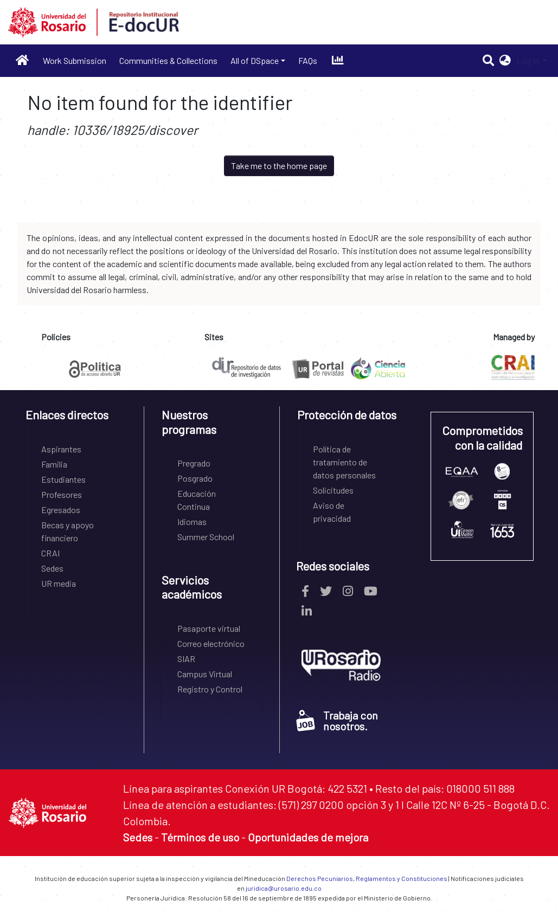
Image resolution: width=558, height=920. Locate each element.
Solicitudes (333, 490)
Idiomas (192, 521)
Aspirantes (61, 449)
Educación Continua (196, 499)
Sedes (52, 568)
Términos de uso (200, 837)
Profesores (61, 494)
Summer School (205, 537)
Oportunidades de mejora (308, 837)
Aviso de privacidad (332, 511)
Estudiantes (63, 479)
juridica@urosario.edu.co (284, 888)
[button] (505, 60)
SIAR (186, 658)
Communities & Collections (168, 60)
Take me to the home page (279, 165)
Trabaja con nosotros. (337, 720)
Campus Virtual (204, 674)
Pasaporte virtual (208, 628)
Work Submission (74, 60)
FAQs (307, 60)
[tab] (76, 418)
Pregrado (193, 463)
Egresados (60, 509)
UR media (58, 583)
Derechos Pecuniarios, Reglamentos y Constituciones (366, 878)
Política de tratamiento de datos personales (344, 462)
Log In (529, 60)
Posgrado (195, 478)
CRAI (50, 553)
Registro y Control (209, 689)
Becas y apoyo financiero (67, 531)
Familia (54, 464)
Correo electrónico (211, 643)
